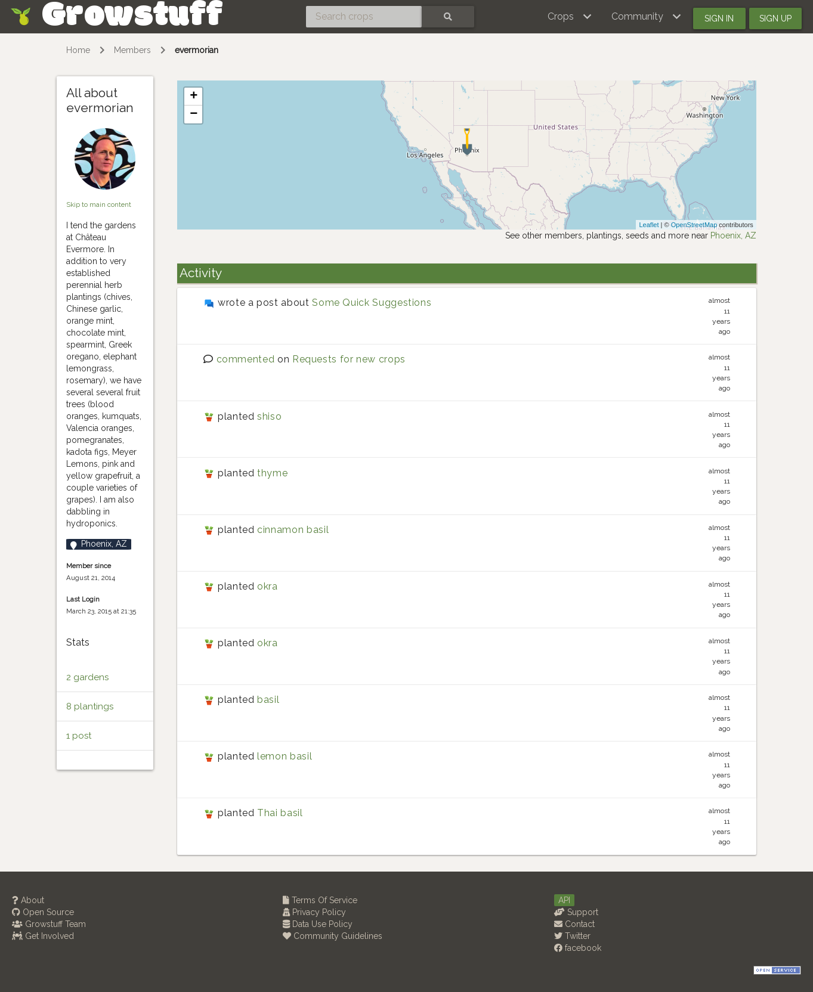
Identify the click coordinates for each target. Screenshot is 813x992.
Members (132, 50)
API (564, 900)
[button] (570, 16)
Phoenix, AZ (733, 235)
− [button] (193, 114)
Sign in (719, 18)
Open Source (43, 912)
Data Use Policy (318, 924)
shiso (269, 416)
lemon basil (284, 756)
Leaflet (649, 224)
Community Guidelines (332, 936)
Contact (574, 924)
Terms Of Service (320, 900)
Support (576, 912)
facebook (577, 948)
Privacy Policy (314, 912)
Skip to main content (98, 204)
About (28, 900)
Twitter (572, 936)
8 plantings (89, 706)
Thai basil (279, 813)
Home (78, 50)
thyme (272, 473)
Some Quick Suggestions (371, 302)
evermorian (196, 50)
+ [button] (193, 97)
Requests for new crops (349, 359)
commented (246, 359)
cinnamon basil (293, 529)
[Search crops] (364, 16)
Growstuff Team (49, 924)
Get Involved (43, 936)
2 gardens (87, 677)
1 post (78, 735)
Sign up (775, 18)
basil (268, 699)
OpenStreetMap (694, 224)
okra (267, 586)
